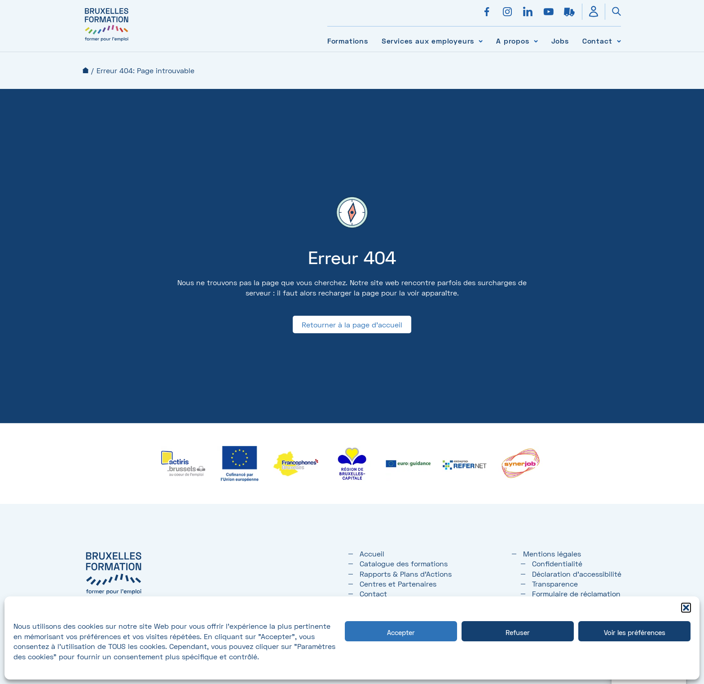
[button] (686, 607)
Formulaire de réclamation (576, 593)
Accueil (85, 70)
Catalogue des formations (404, 563)
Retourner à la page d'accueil (352, 324)
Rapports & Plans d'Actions (406, 573)
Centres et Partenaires (398, 583)
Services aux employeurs (428, 40)
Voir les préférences (634, 632)
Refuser (518, 632)
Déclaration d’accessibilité (576, 573)
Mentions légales (552, 553)
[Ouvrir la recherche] (613, 12)
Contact (597, 40)
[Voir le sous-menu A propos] (536, 40)
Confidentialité (557, 563)
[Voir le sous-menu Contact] (619, 40)
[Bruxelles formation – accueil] (106, 41)
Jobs (560, 40)
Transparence (555, 583)
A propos (512, 40)
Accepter (401, 632)
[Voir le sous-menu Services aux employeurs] (481, 40)
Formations (347, 40)
